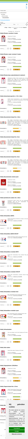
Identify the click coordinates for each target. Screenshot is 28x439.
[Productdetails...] (3, 45)
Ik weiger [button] (17, 431)
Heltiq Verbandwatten (6, 329)
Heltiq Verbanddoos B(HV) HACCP (9, 233)
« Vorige (9, 27)
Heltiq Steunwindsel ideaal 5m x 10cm (10, 117)
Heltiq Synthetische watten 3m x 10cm (10, 197)
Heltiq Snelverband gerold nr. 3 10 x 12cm (11, 96)
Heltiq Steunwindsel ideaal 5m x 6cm (10, 137)
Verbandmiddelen (5, 17)
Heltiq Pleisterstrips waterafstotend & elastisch (12, 75)
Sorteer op (14, 22)
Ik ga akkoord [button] (17, 428)
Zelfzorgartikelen (3, 12)
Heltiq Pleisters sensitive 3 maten (9, 33)
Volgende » (25, 27)
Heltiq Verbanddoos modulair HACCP (10, 271)
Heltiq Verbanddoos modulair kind (9, 291)
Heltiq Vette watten (5, 347)
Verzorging (3, 14)
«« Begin (5, 27)
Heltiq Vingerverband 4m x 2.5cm (9, 386)
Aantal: (1, 48)
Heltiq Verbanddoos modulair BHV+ (9, 251)
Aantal (14, 25)
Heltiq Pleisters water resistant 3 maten (10, 54)
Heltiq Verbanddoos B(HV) (7, 215)
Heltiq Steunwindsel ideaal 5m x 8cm (10, 156)
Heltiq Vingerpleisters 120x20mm (9, 365)
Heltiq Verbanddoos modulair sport (9, 310)
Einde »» (15, 28)
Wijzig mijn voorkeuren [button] (17, 434)
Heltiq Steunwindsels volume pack (9, 176)
